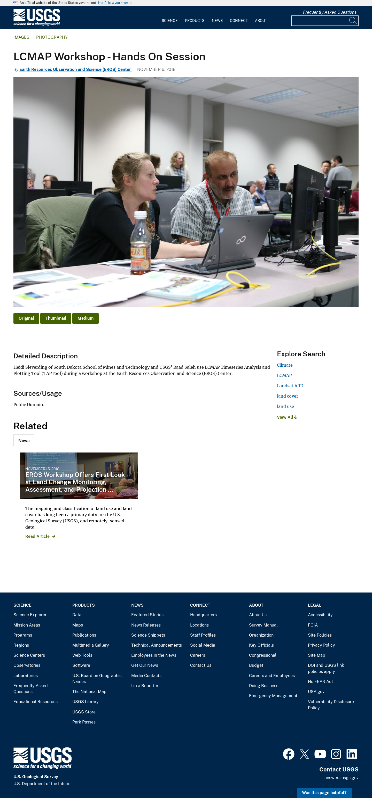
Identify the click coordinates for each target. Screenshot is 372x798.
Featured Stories (147, 614)
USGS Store (84, 712)
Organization (261, 635)
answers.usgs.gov (341, 777)
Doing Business (263, 685)
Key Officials (261, 645)
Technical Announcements (156, 645)
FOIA (313, 625)
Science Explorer (30, 614)
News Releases (146, 625)
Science (170, 21)
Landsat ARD (290, 385)
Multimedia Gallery (90, 645)
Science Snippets (148, 635)
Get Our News (144, 665)
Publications (84, 635)
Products (194, 21)
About (261, 21)
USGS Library (85, 701)
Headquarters (203, 614)
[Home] (36, 24)
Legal (314, 605)
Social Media (202, 645)
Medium (86, 318)
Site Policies (320, 635)
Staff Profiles (203, 635)
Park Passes (84, 722)
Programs (22, 635)
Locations (199, 625)
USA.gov (316, 691)
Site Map (316, 655)
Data (76, 614)
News (217, 21)
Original (26, 318)
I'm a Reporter (144, 685)
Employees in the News (153, 655)
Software (81, 665)
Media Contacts (146, 675)
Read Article (37, 536)
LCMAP (284, 375)
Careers (197, 655)
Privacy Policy (321, 645)
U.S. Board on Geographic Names (97, 678)
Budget (256, 665)
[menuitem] (169, 17)
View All (287, 417)
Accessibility (320, 614)
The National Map (89, 691)
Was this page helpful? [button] (324, 792)
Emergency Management (273, 695)
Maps (77, 625)
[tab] (23, 440)
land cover (287, 396)
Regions (21, 645)
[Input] (325, 20)
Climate (285, 365)
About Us (258, 614)
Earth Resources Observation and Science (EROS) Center (75, 69)
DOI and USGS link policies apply (326, 668)
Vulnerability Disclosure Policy (331, 704)
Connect (239, 21)
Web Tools (82, 655)
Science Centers (29, 655)
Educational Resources (35, 701)
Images (21, 37)
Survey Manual (263, 625)
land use (285, 406)
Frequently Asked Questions (330, 12)
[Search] (353, 20)
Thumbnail (55, 318)
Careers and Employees (272, 675)
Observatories (26, 665)
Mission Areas (26, 625)
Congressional (262, 655)
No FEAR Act (320, 681)
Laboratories (25, 675)
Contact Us (200, 665)
